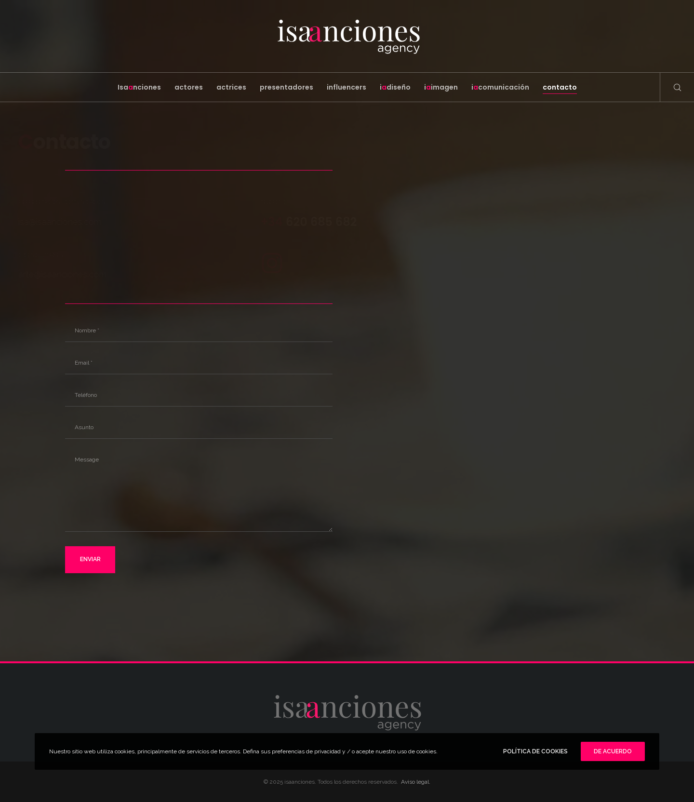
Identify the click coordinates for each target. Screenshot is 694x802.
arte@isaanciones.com (85, 274)
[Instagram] (249, 261)
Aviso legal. (415, 781)
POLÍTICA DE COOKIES (535, 751)
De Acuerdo (613, 751)
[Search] (671, 87)
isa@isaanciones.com (97, 222)
